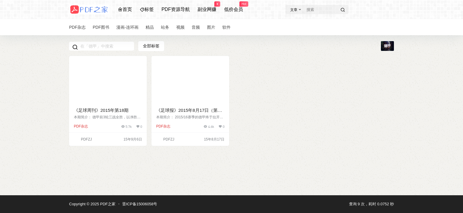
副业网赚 (207, 6)
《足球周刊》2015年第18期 (101, 110)
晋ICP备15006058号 (139, 204)
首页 (125, 9)
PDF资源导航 (176, 9)
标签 (147, 9)
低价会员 (233, 6)
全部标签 (151, 45)
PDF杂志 (81, 126)
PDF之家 (107, 204)
